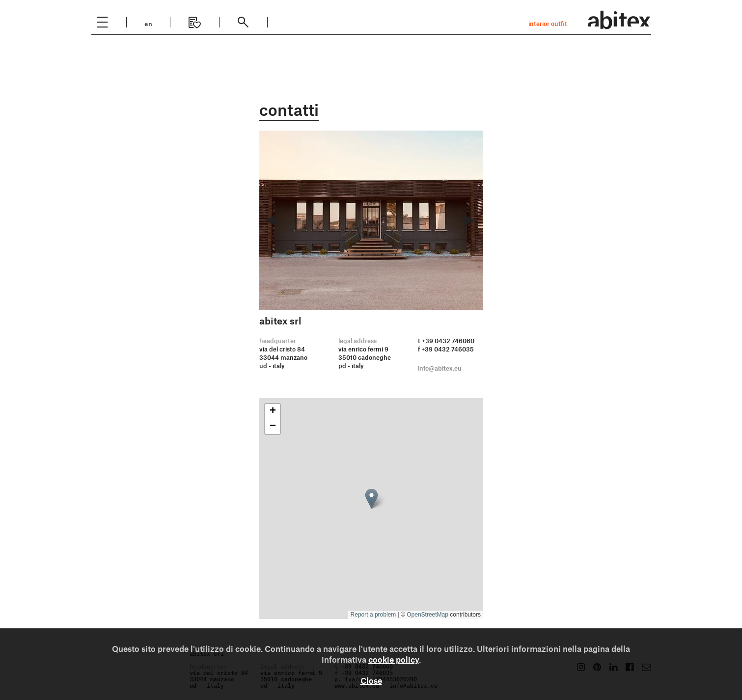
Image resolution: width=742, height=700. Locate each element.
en (148, 22)
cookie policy (393, 659)
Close (371, 680)
